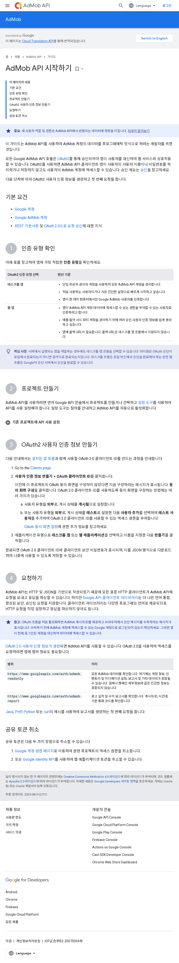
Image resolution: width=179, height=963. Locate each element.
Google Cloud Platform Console (115, 825)
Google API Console (106, 817)
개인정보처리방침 (28, 941)
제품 (17, 57)
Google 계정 (24, 209)
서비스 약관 (13, 832)
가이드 (52, 57)
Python (29, 712)
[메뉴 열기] (7, 5)
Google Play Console (107, 832)
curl (47, 712)
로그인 (167, 5)
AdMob (13, 19)
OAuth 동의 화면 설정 (41, 527)
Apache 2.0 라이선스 (22, 781)
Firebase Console (104, 840)
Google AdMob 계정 (31, 217)
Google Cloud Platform (22, 914)
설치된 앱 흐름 (43, 458)
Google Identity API (39, 759)
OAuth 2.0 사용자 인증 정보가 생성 (33, 646)
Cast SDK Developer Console (113, 855)
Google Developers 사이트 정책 (115, 781)
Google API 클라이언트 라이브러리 (110, 597)
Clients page (41, 468)
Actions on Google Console (111, 847)
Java (9, 712)
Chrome (11, 899)
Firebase (12, 907)
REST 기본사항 (27, 226)
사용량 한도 (13, 817)
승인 (143, 170)
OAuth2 (63, 159)
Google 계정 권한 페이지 (34, 751)
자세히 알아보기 (139, 131)
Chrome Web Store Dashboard (114, 862)
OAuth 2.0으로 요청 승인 (63, 226)
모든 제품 (12, 922)
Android (11, 892)
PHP (18, 712)
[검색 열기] (121, 5)
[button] (89, 422)
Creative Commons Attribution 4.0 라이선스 (92, 776)
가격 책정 (12, 825)
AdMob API (36, 5)
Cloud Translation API (38, 41)
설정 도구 (145, 402)
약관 (9, 941)
